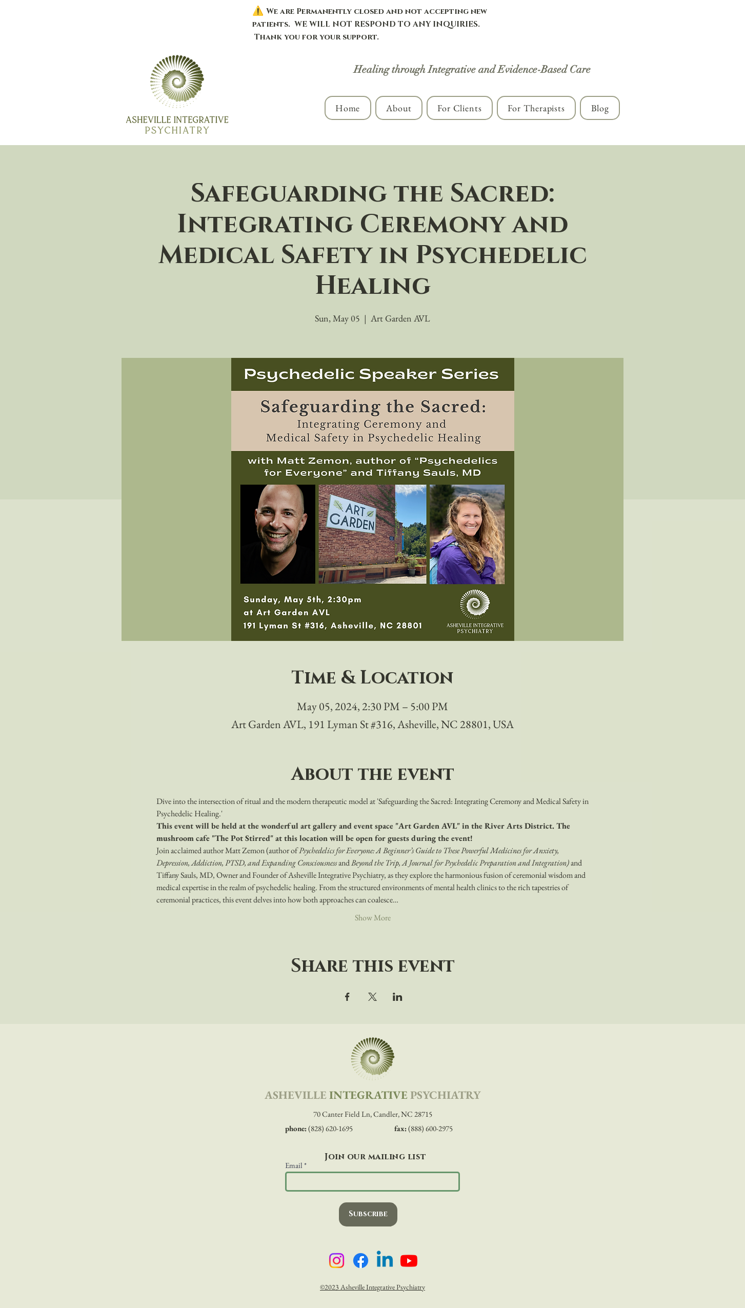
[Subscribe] (368, 1214)
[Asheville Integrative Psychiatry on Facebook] (361, 1261)
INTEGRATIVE (368, 1095)
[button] (398, 108)
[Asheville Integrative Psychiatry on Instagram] (337, 1261)
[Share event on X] (372, 997)
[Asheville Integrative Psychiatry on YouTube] (409, 1261)
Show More (373, 917)
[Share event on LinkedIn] (397, 997)
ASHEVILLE (296, 1095)
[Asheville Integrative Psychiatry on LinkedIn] (385, 1261)
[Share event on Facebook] (347, 997)
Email (294, 1165)
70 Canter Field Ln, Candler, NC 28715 (372, 1114)
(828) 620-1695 (319, 1128)
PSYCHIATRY (445, 1095)
